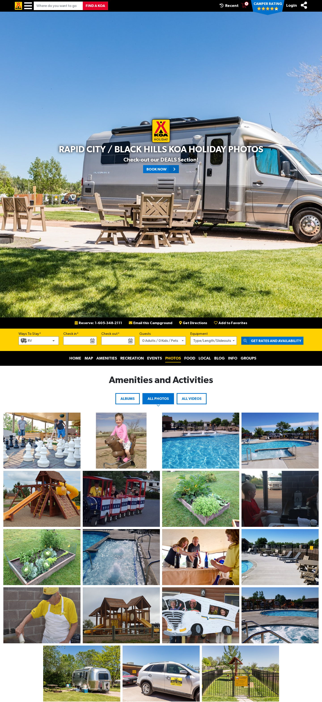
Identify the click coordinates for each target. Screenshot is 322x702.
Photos (173, 358)
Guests (145, 334)
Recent (229, 6)
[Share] (303, 5)
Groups (248, 358)
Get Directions (193, 323)
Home (75, 358)
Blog (219, 358)
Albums (128, 399)
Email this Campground (150, 323)
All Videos (191, 399)
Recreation (132, 358)
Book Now (162, 169)
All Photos (158, 399)
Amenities (106, 358)
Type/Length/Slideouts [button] (212, 340)
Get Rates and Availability (271, 341)
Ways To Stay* (30, 333)
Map (89, 358)
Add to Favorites (230, 323)
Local (205, 358)
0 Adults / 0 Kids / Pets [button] (160, 340)
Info (232, 358)
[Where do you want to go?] (58, 6)
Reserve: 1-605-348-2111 (98, 323)
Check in (70, 334)
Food (189, 358)
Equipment (199, 334)
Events (154, 358)
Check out (109, 334)
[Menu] (28, 5)
